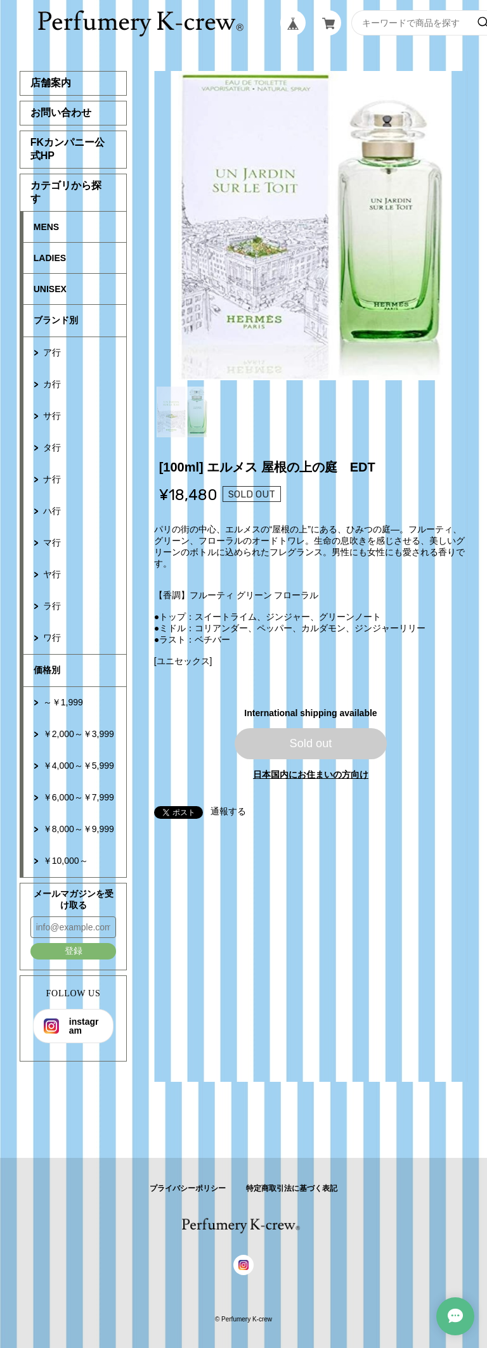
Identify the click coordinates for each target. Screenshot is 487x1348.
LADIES (50, 258)
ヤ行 (52, 574)
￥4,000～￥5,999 (78, 766)
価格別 (47, 670)
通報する (228, 811)
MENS (46, 227)
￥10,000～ (65, 861)
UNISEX (50, 289)
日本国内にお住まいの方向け (310, 774)
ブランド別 (56, 320)
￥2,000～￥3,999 (78, 734)
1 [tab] (182, 412)
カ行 (52, 384)
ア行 (52, 352)
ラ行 (52, 606)
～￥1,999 (63, 702)
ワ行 (52, 637)
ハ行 (52, 511)
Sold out (311, 743)
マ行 (52, 542)
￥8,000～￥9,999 (78, 829)
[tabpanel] (311, 225)
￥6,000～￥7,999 (78, 797)
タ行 (52, 447)
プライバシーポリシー (188, 1188)
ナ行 (52, 479)
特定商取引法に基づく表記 (291, 1188)
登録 (73, 951)
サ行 (52, 416)
